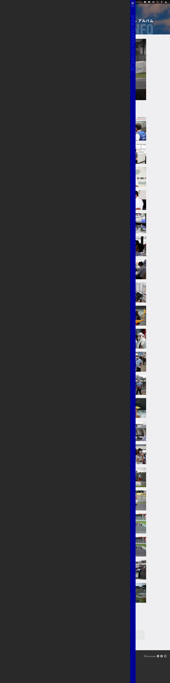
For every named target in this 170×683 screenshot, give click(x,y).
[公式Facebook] (100, 673)
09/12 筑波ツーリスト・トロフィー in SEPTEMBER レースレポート (83, 636)
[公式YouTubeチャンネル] (89, 673)
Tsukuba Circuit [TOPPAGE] (26, 656)
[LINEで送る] (165, 656)
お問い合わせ (48, 673)
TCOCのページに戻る (18, 64)
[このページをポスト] (158, 656)
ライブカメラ (34, 673)
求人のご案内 (78, 673)
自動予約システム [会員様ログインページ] (17, 673)
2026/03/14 (15, 30)
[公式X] (94, 673)
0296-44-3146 (63, 673)
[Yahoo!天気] (105, 673)
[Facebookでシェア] (161, 656)
